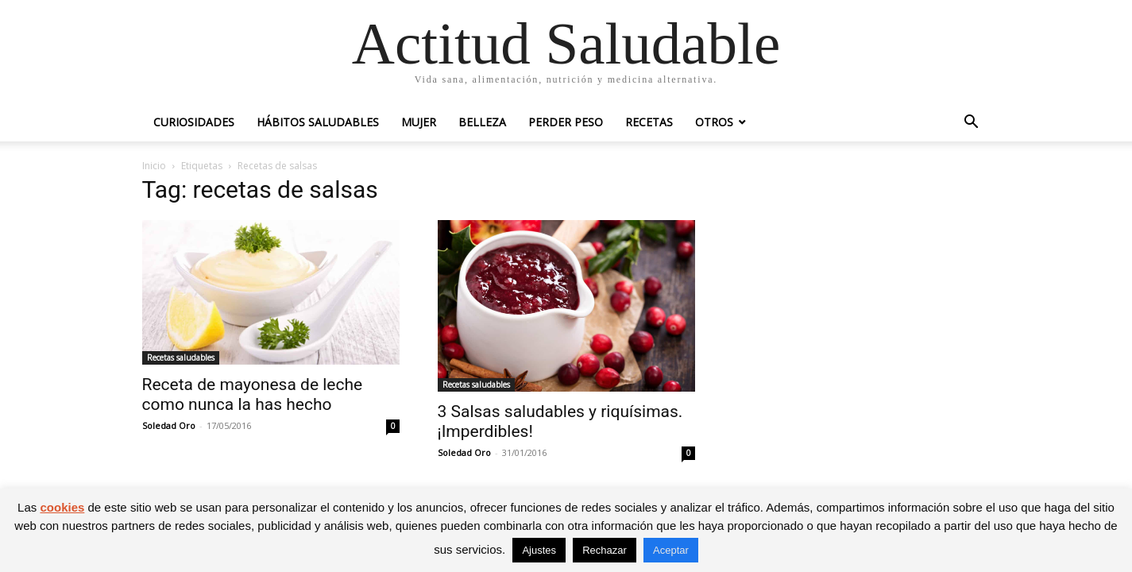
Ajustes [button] (539, 550)
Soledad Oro (168, 425)
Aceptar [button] (671, 550)
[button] (971, 123)
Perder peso (565, 121)
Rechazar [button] (604, 550)
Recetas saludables (180, 357)
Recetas (649, 121)
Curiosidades (193, 121)
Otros (714, 121)
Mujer (418, 121)
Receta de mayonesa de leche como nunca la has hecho (252, 394)
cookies (62, 507)
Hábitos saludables (318, 121)
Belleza (482, 121)
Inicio (154, 165)
